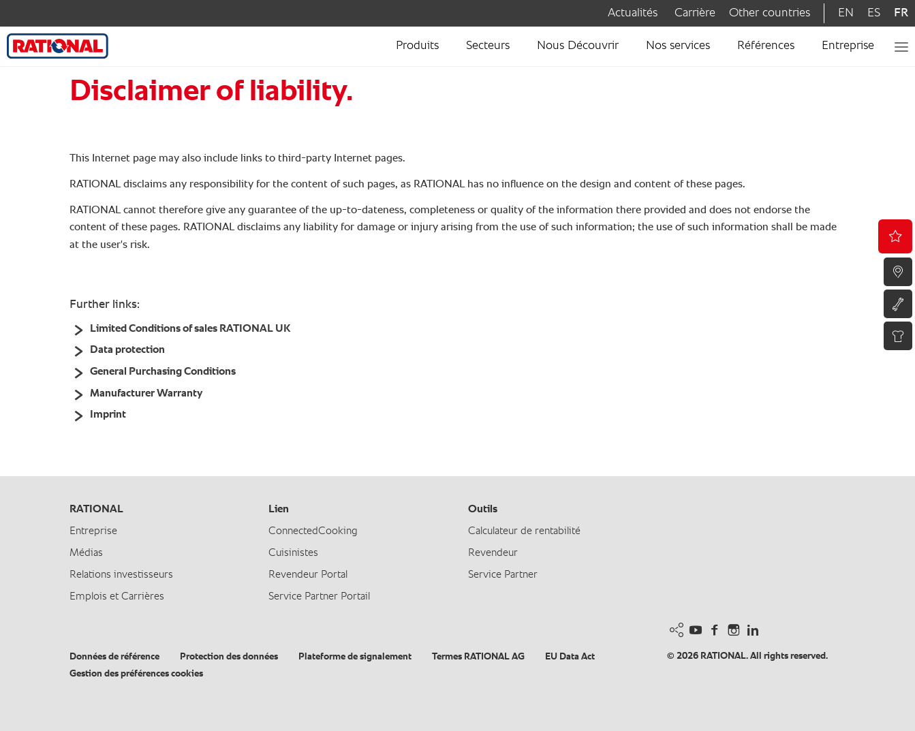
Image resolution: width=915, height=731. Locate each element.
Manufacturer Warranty (146, 393)
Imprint (108, 414)
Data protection (127, 350)
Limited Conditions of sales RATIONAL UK (190, 329)
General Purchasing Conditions (163, 372)
